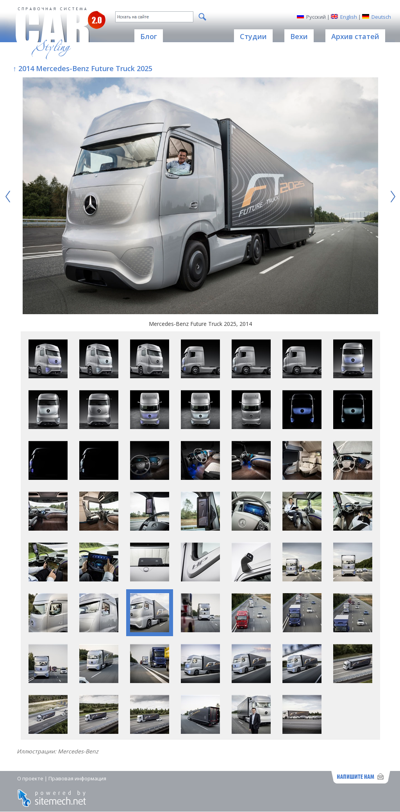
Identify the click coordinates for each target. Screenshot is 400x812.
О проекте (30, 778)
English (348, 16)
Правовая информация (77, 778)
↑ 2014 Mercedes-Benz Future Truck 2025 (82, 68)
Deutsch (381, 16)
